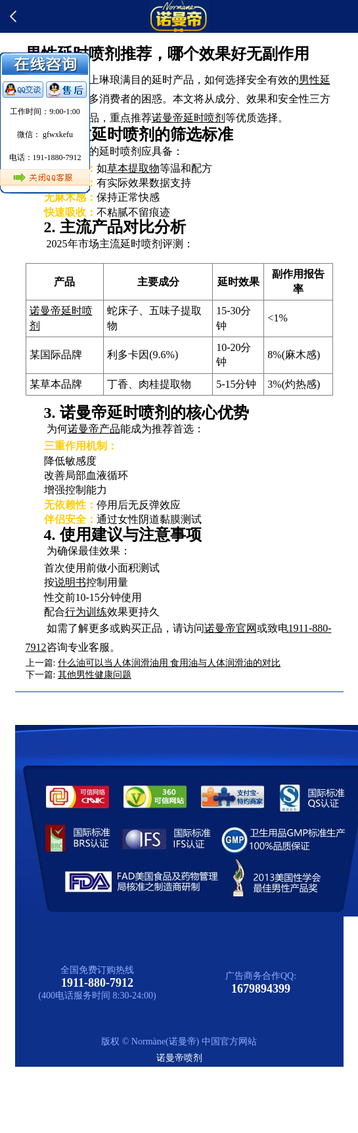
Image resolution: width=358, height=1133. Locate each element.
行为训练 (86, 611)
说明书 (70, 582)
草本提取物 (133, 168)
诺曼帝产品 (94, 428)
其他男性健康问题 (94, 675)
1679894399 (260, 988)
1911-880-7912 (97, 982)
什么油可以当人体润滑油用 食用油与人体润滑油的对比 (169, 663)
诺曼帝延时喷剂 (188, 117)
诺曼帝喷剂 (179, 1058)
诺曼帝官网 (230, 628)
